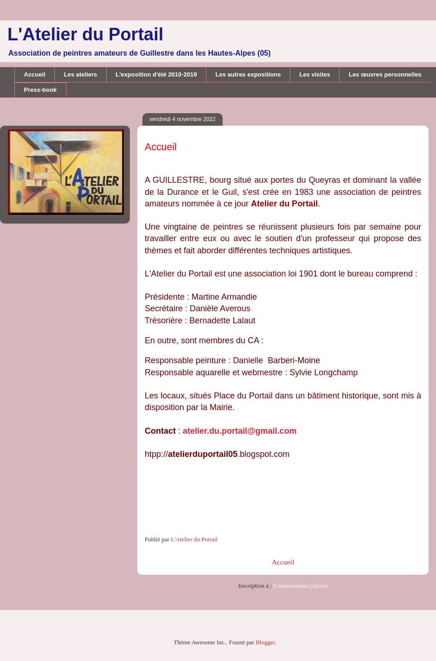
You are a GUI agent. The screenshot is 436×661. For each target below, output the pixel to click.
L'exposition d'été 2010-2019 (156, 74)
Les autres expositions (248, 74)
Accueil (34, 74)
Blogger (265, 642)
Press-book (40, 89)
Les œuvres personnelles (385, 74)
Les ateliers (80, 74)
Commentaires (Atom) (300, 585)
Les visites (314, 74)
